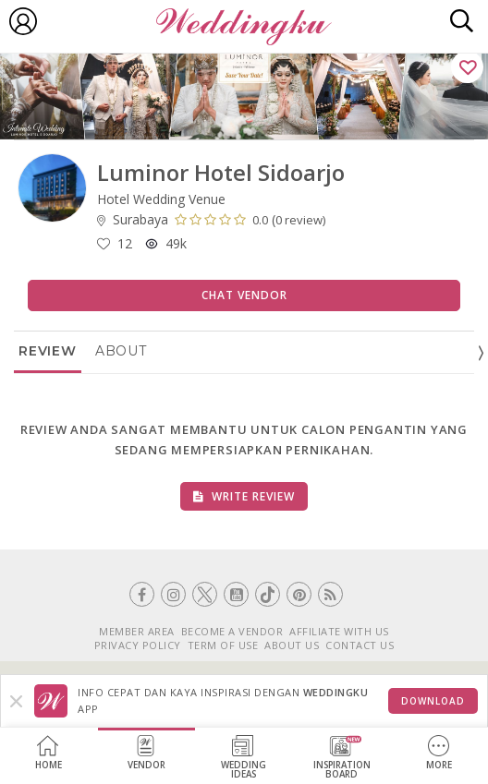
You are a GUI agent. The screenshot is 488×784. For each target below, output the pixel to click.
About (121, 351)
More (439, 753)
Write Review (244, 496)
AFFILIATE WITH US (339, 631)
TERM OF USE (223, 645)
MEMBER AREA (137, 631)
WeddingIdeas (243, 757)
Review (47, 351)
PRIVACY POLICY (137, 645)
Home (48, 753)
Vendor (146, 753)
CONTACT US (359, 645)
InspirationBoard (342, 757)
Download (433, 700)
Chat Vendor (244, 295)
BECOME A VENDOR (232, 631)
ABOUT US (291, 645)
